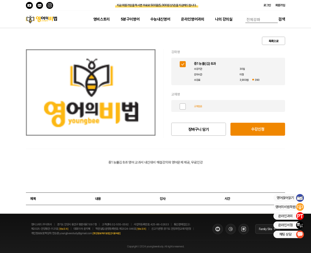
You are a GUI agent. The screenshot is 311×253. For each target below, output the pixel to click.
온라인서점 (291, 225)
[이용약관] (120, 233)
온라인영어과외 (192, 19)
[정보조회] (63, 229)
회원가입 (280, 5)
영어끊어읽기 (290, 198)
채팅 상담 (291, 234)
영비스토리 (101, 19)
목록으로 (273, 41)
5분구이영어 (130, 19)
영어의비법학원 (289, 207)
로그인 (267, 5)
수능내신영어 (160, 19)
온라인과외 (291, 216)
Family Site (262, 229)
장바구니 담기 (198, 129)
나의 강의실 (223, 19)
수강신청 (257, 129)
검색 (281, 19)
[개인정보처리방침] (106, 233)
